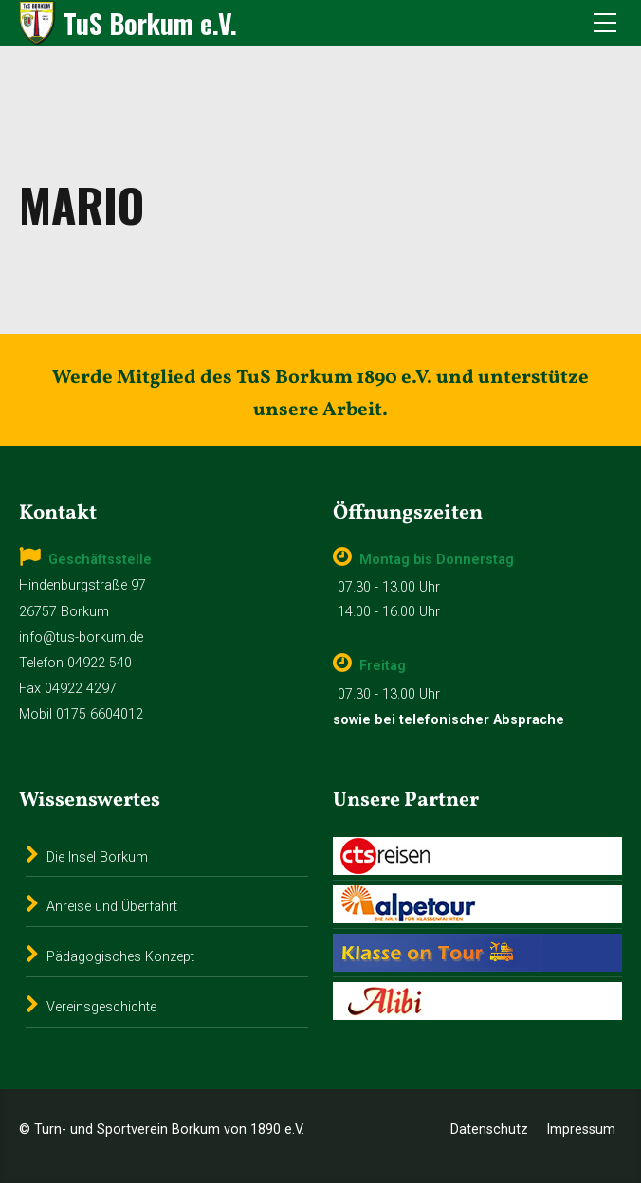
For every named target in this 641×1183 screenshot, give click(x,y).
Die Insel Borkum (97, 857)
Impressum (580, 1129)
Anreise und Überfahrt (111, 907)
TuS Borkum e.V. (150, 23)
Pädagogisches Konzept (120, 957)
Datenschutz (489, 1129)
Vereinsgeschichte (101, 1007)
